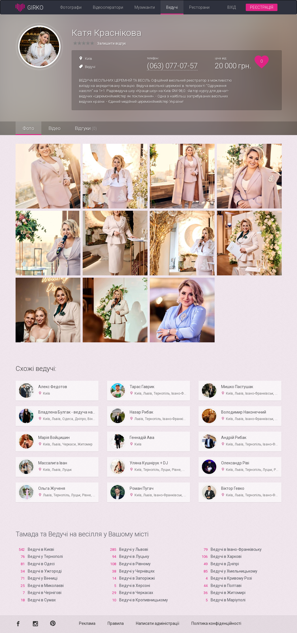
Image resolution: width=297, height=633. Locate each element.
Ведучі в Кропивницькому (143, 600)
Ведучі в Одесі (41, 564)
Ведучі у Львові (133, 549)
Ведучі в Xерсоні (134, 585)
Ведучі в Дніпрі (225, 564)
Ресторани (199, 7)
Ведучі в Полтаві (226, 585)
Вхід (231, 7)
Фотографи (71, 7)
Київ (88, 58)
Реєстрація (261, 7)
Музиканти (144, 7)
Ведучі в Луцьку (134, 556)
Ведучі (172, 7)
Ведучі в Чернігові (44, 592)
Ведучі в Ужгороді (45, 571)
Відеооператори (108, 7)
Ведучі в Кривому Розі (231, 578)
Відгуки (86, 128)
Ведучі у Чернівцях (137, 571)
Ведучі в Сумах (42, 600)
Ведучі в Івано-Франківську (236, 549)
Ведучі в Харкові (226, 556)
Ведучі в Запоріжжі (137, 578)
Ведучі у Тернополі (45, 556)
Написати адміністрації (157, 623)
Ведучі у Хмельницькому (234, 571)
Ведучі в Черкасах (136, 592)
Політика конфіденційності (216, 623)
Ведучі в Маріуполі (228, 600)
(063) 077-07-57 (172, 66)
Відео (54, 128)
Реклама (87, 623)
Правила (116, 623)
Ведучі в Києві (41, 549)
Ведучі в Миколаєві (46, 585)
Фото (28, 128)
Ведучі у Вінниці (42, 578)
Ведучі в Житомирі (228, 592)
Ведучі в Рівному (135, 564)
